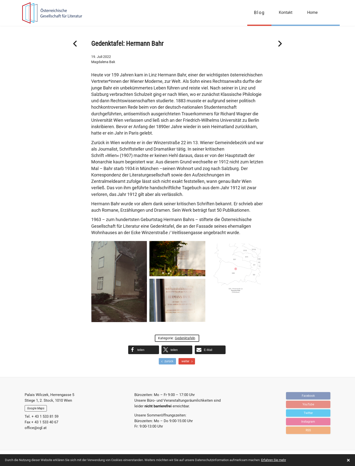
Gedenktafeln (185, 338)
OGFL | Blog (50, 13)
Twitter (308, 413)
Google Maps (35, 408)
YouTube (308, 404)
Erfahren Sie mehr (273, 460)
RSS (308, 430)
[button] (143, 349)
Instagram (308, 421)
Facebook (308, 395)
